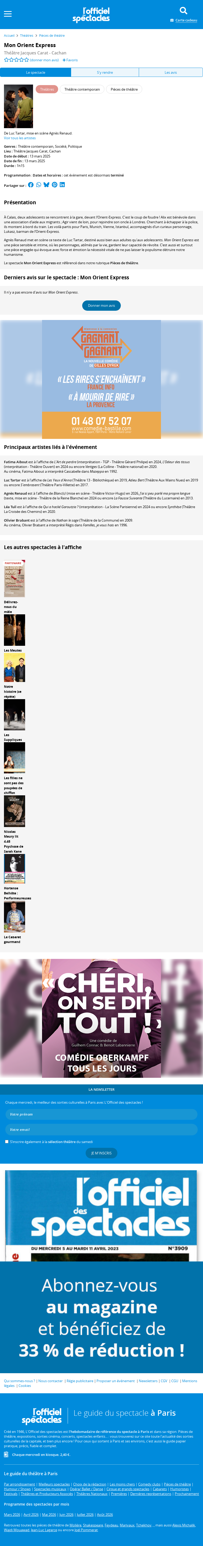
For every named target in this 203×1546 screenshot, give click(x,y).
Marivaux (127, 1525)
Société (60, 146)
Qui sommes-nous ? (19, 1380)
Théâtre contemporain (35, 146)
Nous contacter (50, 1380)
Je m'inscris (101, 1153)
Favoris (70, 60)
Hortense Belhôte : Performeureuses (17, 893)
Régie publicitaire (80, 1380)
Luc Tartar (12, 480)
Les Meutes (13, 650)
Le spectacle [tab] (35, 72)
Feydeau (111, 1525)
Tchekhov (143, 1525)
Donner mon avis (101, 305)
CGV (164, 1380)
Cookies (25, 1385)
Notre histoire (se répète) (12, 691)
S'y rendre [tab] (105, 72)
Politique (75, 146)
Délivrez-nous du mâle (11, 607)
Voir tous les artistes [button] (20, 138)
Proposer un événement (115, 1380)
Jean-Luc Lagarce (44, 1530)
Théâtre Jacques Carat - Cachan (35, 53)
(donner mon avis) (44, 60)
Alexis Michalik (183, 1525)
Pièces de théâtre (124, 263)
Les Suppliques (13, 737)
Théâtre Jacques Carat (30, 151)
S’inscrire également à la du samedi (51, 1141)
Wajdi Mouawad (16, 1530)
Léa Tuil (10, 506)
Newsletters (148, 1380)
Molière (75, 1525)
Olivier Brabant (17, 520)
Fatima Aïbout (15, 461)
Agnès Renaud (15, 493)
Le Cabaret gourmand (12, 939)
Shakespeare (93, 1525)
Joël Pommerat (86, 1530)
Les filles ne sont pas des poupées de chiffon (14, 785)
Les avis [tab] (171, 72)
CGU (174, 1380)
